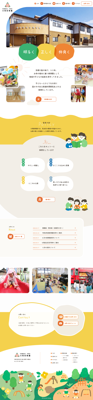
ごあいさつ (76, 355)
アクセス (76, 3)
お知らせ (57, 3)
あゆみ (75, 360)
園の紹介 (66, 3)
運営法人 (75, 362)
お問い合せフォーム (70, 329)
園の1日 (65, 357)
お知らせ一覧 (18, 242)
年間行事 (65, 360)
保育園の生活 (45, 3)
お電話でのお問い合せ (70, 322)
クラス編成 (66, 355)
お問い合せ (86, 3)
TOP (36, 3)
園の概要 (75, 357)
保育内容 (64, 353)
